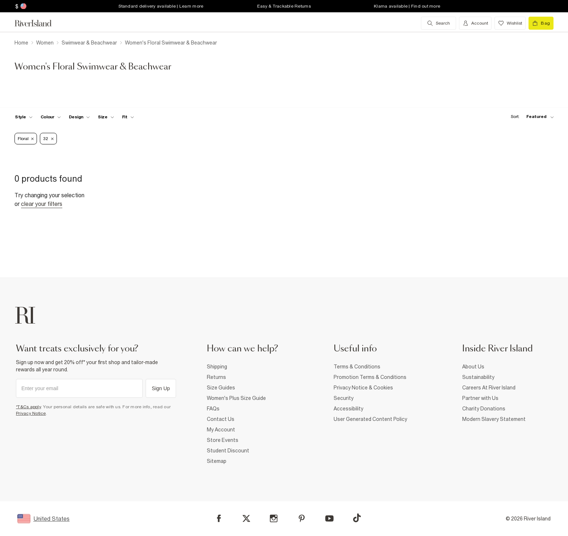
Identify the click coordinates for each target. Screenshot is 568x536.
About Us (473, 367)
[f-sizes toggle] (106, 117)
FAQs (213, 409)
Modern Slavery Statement (494, 419)
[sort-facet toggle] (530, 117)
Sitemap (216, 461)
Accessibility (348, 409)
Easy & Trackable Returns (284, 6)
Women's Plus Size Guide (236, 398)
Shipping (217, 367)
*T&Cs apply (28, 406)
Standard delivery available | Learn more (160, 6)
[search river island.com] (438, 23)
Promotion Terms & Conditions (370, 377)
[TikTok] (356, 518)
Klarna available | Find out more (407, 6)
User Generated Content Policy (370, 419)
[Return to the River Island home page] (38, 23)
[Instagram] (274, 518)
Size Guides (221, 388)
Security (344, 398)
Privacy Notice (31, 413)
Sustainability (478, 377)
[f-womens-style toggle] (24, 117)
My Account (221, 429)
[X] (246, 519)
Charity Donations (483, 409)
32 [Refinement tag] (48, 138)
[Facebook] (219, 518)
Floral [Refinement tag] (26, 138)
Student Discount (228, 450)
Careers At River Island (488, 388)
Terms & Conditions (357, 367)
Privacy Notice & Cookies (363, 388)
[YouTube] (329, 518)
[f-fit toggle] (128, 117)
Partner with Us (480, 398)
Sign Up (161, 388)
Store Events (222, 440)
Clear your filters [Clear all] (41, 204)
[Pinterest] (301, 518)
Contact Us (220, 419)
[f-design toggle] (79, 117)
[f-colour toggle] (50, 117)
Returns (216, 377)
